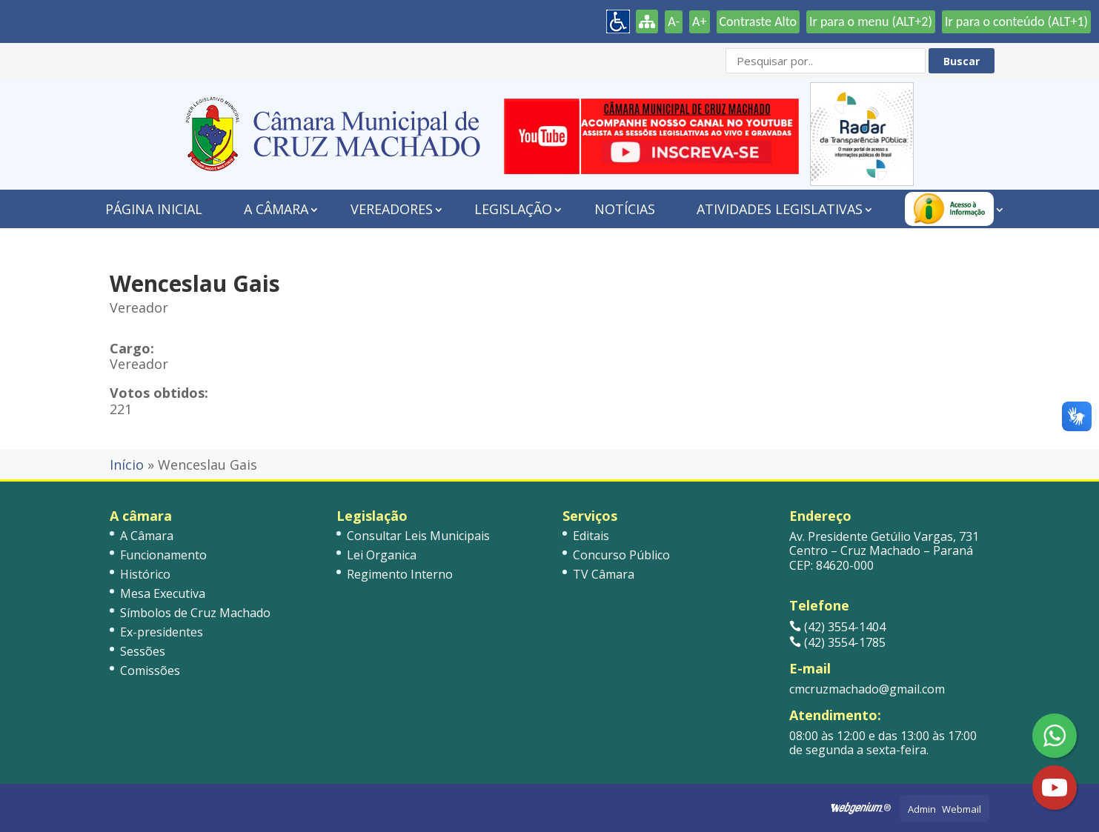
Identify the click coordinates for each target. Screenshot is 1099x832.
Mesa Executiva (162, 593)
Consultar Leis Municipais (418, 536)
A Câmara (276, 209)
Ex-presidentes (161, 632)
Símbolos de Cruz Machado (195, 613)
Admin (922, 809)
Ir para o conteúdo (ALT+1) (1016, 21)
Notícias (624, 209)
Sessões (142, 651)
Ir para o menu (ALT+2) (870, 21)
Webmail (961, 809)
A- (674, 21)
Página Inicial (153, 209)
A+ (699, 21)
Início (127, 464)
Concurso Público (621, 555)
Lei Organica (381, 555)
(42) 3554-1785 (837, 642)
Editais (591, 536)
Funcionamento (163, 555)
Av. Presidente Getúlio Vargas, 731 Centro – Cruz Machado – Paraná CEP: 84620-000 (884, 550)
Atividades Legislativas (780, 209)
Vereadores (392, 209)
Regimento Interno (400, 574)
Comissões (150, 670)
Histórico (145, 574)
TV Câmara (603, 574)
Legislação (513, 209)
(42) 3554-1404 (837, 627)
